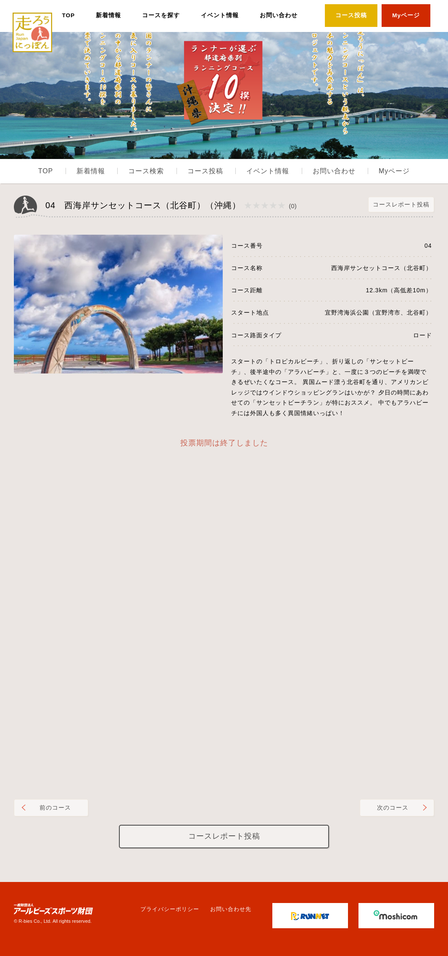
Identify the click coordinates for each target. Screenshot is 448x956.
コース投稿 (351, 15)
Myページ (406, 15)
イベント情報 (220, 15)
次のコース (392, 807)
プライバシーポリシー (169, 909)
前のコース (55, 807)
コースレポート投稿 (401, 204)
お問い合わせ (279, 15)
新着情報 (108, 15)
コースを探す (161, 15)
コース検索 (146, 171)
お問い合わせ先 (230, 909)
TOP (68, 15)
